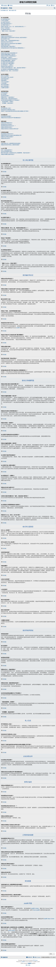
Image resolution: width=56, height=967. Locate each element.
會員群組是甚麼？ (5, 95)
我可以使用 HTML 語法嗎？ (7, 77)
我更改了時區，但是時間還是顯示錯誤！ (10, 40)
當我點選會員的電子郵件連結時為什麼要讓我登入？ (13, 47)
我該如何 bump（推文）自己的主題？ (10, 70)
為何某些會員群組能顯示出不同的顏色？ (10, 100)
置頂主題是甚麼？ (5, 84)
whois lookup (11, 930)
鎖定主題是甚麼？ (5, 86)
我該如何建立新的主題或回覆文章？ (9, 53)
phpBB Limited (35, 908)
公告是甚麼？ (4, 83)
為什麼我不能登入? (5, 25)
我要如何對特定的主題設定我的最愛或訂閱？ (11, 135)
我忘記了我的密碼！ (6, 28)
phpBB (18, 327)
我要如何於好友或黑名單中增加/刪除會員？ (11, 117)
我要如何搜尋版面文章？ (7, 122)
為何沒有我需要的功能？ (7, 151)
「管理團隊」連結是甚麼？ (7, 103)
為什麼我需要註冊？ (6, 19)
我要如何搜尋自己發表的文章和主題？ (10, 128)
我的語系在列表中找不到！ (7, 42)
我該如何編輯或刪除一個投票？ (8, 60)
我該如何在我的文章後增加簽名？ (9, 55)
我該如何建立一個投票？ (7, 57)
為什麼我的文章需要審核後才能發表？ (10, 69)
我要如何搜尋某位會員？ (7, 127)
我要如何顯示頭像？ (6, 45)
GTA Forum (35, 960)
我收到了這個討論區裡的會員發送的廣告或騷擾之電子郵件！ (15, 111)
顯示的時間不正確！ (6, 39)
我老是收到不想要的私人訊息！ (8, 109)
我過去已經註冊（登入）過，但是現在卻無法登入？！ (13, 26)
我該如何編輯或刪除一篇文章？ (8, 54)
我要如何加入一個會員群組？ (8, 97)
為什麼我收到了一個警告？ (7, 64)
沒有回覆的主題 (4, 10)
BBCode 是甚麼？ (5, 75)
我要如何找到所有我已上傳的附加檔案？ (10, 144)
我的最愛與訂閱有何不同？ (7, 133)
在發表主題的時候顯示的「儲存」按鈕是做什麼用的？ (13, 67)
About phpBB (36, 910)
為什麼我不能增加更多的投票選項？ (9, 58)
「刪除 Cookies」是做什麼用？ (8, 31)
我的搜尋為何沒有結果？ (7, 124)
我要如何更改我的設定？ (7, 36)
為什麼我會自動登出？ (6, 29)
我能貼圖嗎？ (4, 80)
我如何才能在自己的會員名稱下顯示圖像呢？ (11, 43)
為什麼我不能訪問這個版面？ (8, 61)
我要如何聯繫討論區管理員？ (8, 154)
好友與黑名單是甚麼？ (6, 116)
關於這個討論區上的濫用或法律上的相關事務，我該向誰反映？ (15, 152)
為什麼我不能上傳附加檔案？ (8, 63)
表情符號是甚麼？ (5, 78)
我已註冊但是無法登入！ (7, 23)
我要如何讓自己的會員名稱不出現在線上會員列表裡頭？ (14, 37)
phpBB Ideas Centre (49, 918)
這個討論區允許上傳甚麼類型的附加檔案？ (11, 143)
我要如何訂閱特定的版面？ (7, 136)
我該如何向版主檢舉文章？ (7, 66)
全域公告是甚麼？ (5, 81)
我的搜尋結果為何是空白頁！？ (8, 125)
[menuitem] (10, 5)
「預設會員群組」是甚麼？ (7, 101)
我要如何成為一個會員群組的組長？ (9, 98)
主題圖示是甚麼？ (5, 87)
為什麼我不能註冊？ (6, 22)
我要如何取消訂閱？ (6, 138)
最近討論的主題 (12, 10)
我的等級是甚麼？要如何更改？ (8, 46)
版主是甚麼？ (4, 94)
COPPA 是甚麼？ (5, 20)
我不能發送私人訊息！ (6, 108)
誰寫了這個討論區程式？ (7, 149)
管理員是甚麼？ (4, 92)
